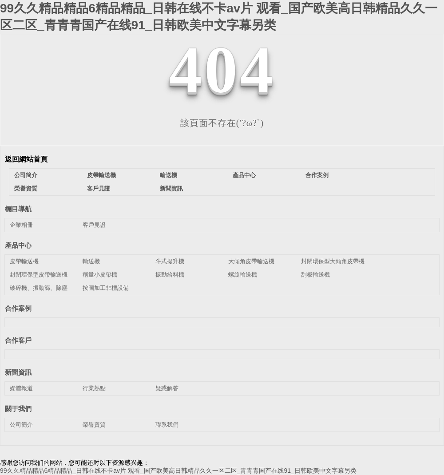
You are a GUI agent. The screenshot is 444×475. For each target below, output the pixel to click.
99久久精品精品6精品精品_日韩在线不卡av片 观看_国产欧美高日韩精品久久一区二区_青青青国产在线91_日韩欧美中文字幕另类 (178, 470)
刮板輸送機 (315, 274)
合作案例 (317, 175)
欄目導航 (18, 209)
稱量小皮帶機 (100, 274)
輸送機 (168, 175)
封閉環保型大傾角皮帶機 (333, 261)
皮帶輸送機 (101, 175)
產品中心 (244, 175)
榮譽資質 (25, 188)
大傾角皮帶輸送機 (251, 261)
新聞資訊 (171, 188)
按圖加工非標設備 (106, 288)
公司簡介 (25, 175)
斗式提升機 (169, 261)
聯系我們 (166, 424)
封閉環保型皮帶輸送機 (38, 274)
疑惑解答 (166, 388)
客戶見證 (98, 188)
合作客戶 (18, 340)
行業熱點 (94, 388)
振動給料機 (169, 274)
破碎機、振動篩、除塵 (38, 288)
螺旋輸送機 (242, 274)
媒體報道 (21, 388)
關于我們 (18, 408)
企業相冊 (21, 225)
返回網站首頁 (26, 159)
